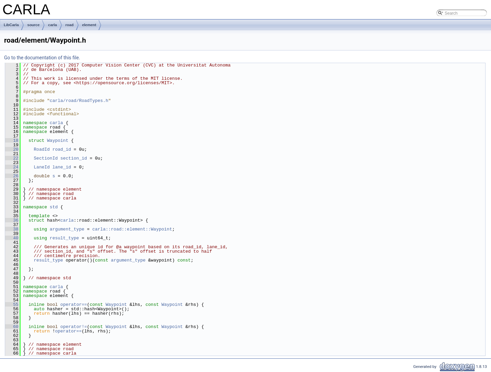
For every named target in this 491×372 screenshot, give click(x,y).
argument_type (67, 229)
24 (11, 167)
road (69, 25)
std (54, 207)
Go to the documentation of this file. (42, 57)
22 (11, 158)
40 (11, 238)
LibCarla (11, 25)
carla (52, 25)
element (89, 25)
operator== (73, 304)
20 (11, 149)
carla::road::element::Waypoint (132, 229)
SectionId (46, 158)
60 (11, 327)
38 (11, 229)
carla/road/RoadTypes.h (79, 101)
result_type (64, 238)
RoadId (42, 149)
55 (11, 304)
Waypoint (57, 140)
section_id (73, 158)
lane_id (62, 167)
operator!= (73, 327)
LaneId (42, 167)
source (33, 25)
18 (11, 140)
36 (11, 220)
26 (11, 176)
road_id (62, 149)
